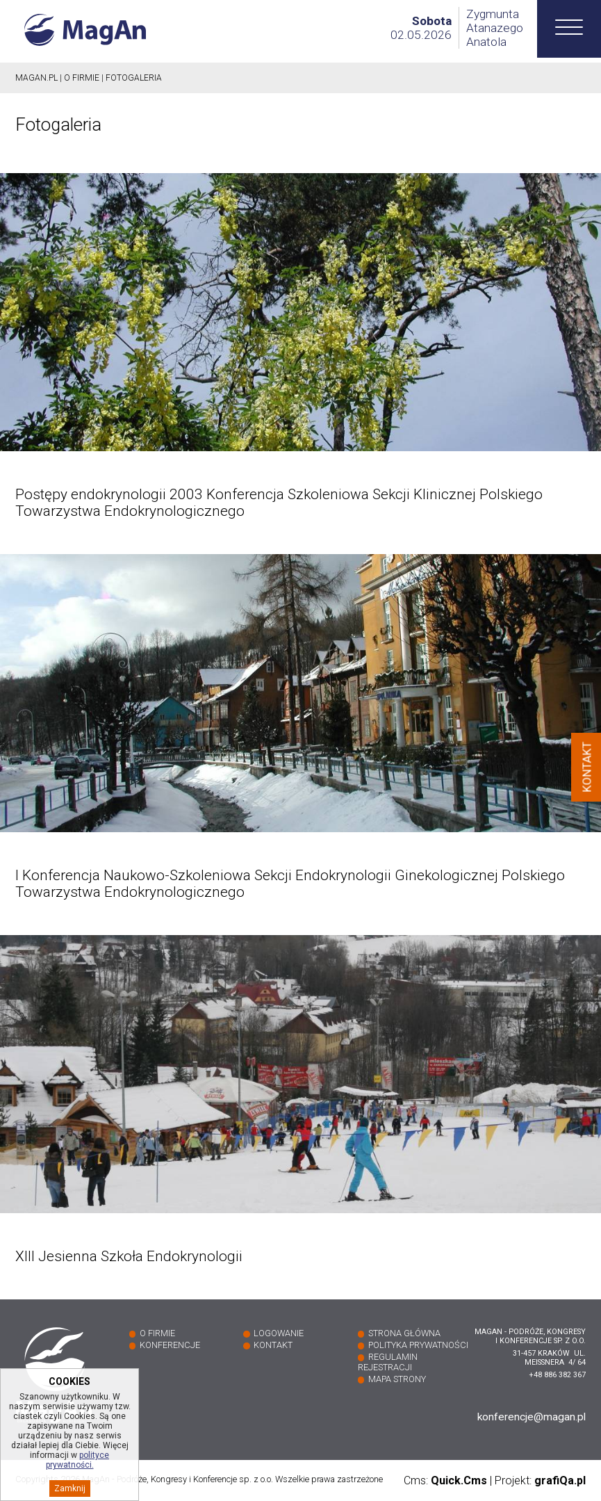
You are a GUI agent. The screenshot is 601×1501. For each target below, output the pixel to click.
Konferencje (170, 1345)
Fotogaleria (134, 78)
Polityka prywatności (418, 1345)
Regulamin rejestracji (388, 1362)
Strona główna (404, 1333)
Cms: (445, 1480)
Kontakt (273, 1345)
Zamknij (69, 1493)
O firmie (81, 78)
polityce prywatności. (78, 1464)
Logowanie (279, 1333)
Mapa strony (397, 1379)
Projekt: (540, 1480)
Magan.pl (36, 78)
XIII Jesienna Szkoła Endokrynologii (128, 1256)
